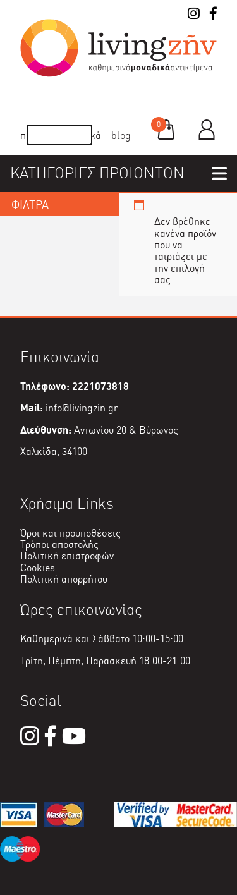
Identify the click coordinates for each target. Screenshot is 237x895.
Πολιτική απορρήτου (63, 579)
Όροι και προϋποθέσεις (70, 533)
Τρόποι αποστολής (59, 545)
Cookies (37, 568)
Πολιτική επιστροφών (67, 556)
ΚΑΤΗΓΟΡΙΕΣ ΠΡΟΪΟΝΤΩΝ (97, 173)
